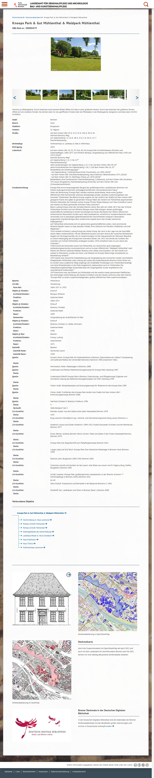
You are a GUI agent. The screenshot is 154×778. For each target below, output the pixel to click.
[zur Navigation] (4, 4)
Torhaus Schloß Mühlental (31, 524)
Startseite (8, 771)
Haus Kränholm (27, 539)
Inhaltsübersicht (79, 771)
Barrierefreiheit (29, 771)
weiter (108, 726)
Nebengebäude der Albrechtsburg (34, 531)
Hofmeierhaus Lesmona (30, 547)
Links (17, 771)
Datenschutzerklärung (60, 771)
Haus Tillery (25, 543)
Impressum (43, 771)
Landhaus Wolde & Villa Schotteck (34, 535)
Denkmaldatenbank (34, 17)
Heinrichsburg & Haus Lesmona (33, 520)
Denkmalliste (18, 17)
